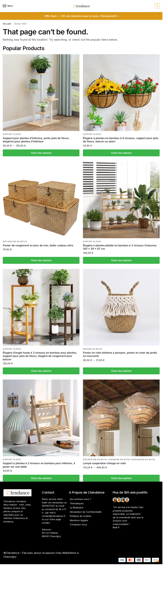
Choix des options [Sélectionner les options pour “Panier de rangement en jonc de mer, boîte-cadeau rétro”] (41, 260)
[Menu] (8, 6)
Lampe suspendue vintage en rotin (104, 463)
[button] (157, 6)
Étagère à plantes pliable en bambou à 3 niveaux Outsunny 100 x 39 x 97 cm (120, 247)
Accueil (7, 23)
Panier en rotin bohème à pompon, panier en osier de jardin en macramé (120, 354)
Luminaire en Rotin (119, 459)
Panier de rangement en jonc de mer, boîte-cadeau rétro (38, 245)
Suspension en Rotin (143, 459)
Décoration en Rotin (15, 241)
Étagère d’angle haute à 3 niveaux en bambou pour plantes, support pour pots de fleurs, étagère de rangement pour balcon (40, 356)
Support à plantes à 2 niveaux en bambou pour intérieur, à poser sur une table (39, 465)
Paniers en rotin (92, 349)
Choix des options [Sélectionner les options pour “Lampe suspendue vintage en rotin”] (121, 478)
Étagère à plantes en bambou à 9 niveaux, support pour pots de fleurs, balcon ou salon (120, 139)
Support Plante (12, 134)
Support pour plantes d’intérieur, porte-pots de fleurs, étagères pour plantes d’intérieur (36, 139)
